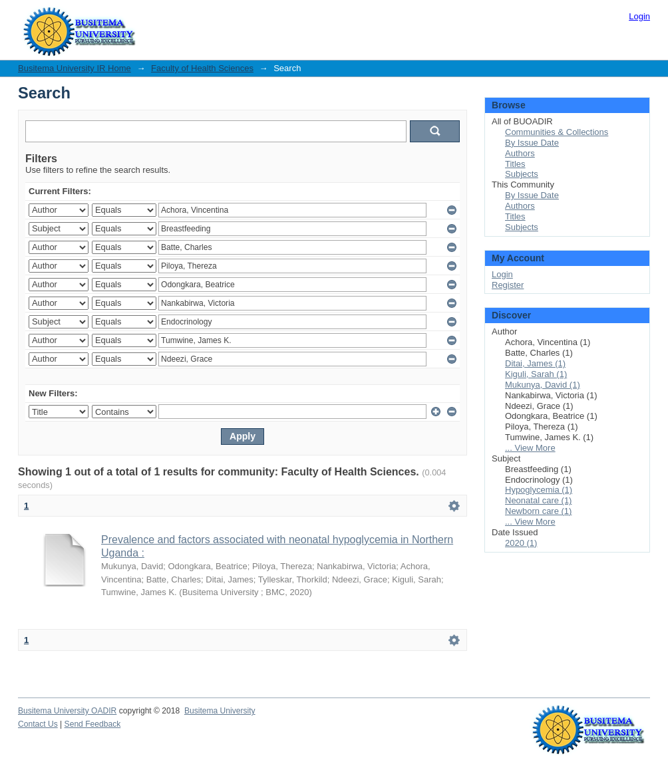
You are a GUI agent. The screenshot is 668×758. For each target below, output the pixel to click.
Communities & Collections (556, 132)
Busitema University (219, 710)
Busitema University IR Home (74, 68)
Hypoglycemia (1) (538, 490)
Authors (520, 153)
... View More (530, 448)
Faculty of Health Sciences (202, 68)
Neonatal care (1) (538, 500)
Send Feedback (93, 724)
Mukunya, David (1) (542, 385)
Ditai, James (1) (535, 363)
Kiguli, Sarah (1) (536, 374)
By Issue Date (532, 143)
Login (639, 16)
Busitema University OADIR (67, 710)
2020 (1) (521, 543)
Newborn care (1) (538, 511)
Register (508, 285)
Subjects (521, 174)
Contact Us (38, 724)
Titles (515, 164)
